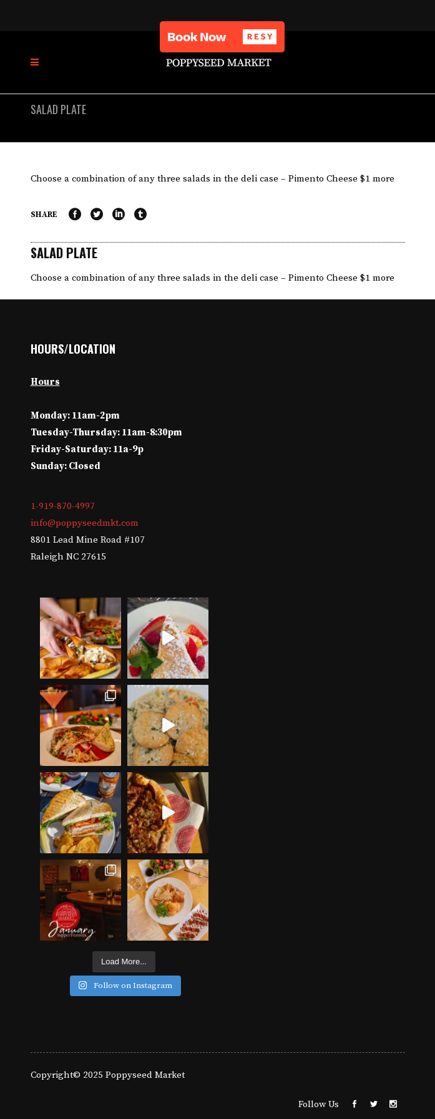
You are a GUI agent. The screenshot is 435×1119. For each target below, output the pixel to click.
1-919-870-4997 (63, 506)
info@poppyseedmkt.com (85, 523)
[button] (222, 36)
